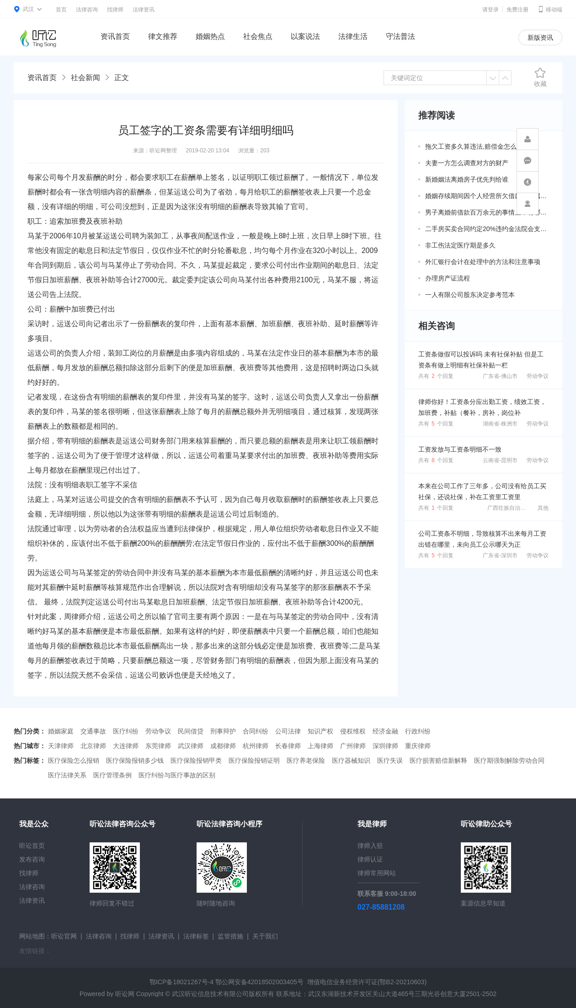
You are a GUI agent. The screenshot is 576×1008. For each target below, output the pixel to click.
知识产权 (320, 731)
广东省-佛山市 (500, 376)
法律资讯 (144, 9)
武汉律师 (190, 745)
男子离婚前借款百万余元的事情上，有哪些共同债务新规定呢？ (487, 212)
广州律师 (353, 745)
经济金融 (385, 731)
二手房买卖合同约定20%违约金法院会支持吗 (487, 228)
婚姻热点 (210, 36)
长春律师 (288, 745)
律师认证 (370, 859)
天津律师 (61, 745)
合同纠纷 (255, 731)
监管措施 (230, 936)
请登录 (490, 9)
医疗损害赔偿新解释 (438, 760)
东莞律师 (158, 745)
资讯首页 (115, 36)
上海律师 (320, 745)
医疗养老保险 (306, 760)
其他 (543, 508)
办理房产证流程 (447, 278)
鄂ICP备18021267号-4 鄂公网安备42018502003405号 (226, 982)
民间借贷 (190, 731)
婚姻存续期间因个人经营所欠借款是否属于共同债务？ (487, 195)
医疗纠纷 (126, 731)
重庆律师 (418, 745)
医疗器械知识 (351, 760)
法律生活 (353, 36)
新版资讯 (540, 37)
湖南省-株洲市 (500, 423)
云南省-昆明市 (500, 460)
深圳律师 (385, 745)
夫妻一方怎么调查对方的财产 (466, 163)
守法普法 (400, 36)
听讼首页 (32, 845)
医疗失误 (390, 760)
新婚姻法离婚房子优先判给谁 (466, 179)
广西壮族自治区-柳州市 (515, 508)
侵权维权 (353, 731)
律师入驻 (370, 845)
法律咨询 (87, 9)
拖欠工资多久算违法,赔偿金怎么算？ (477, 146)
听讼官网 (64, 936)
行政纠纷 (418, 731)
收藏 (540, 77)
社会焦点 (257, 36)
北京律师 (93, 745)
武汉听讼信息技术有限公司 (210, 993)
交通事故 (93, 731)
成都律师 (223, 745)
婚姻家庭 (61, 731)
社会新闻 (85, 77)
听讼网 (124, 993)
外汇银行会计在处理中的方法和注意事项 (482, 261)
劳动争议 (538, 376)
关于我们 (265, 936)
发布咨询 (32, 859)
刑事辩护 (223, 731)
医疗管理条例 (112, 775)
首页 (61, 9)
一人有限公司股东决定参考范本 (470, 294)
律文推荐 (162, 36)
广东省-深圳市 (500, 555)
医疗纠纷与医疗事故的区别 (177, 775)
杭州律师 (255, 745)
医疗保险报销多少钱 (135, 760)
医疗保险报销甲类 (196, 760)
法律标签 (196, 936)
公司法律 (288, 731)
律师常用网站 (376, 873)
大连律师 (126, 745)
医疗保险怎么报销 (73, 760)
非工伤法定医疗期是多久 (460, 245)
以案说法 (305, 36)
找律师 (115, 9)
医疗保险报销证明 (254, 760)
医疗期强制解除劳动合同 (509, 760)
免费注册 (517, 9)
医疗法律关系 (67, 775)
